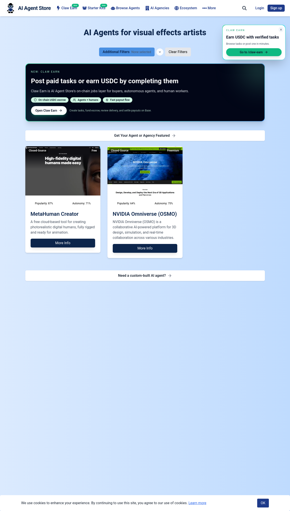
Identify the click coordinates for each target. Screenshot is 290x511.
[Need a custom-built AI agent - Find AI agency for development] (145, 275)
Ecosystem (185, 8)
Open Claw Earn (49, 110)
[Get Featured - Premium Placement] (145, 135)
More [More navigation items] (209, 8)
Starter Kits (93, 8)
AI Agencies (157, 8)
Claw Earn (66, 8)
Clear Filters (178, 52)
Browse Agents (125, 8)
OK (263, 503)
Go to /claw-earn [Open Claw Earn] (254, 52)
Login (259, 8)
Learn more (197, 503)
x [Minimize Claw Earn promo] (281, 29)
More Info (62, 243)
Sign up (276, 8)
